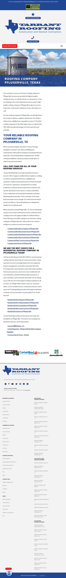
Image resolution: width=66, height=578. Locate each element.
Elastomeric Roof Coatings (9, 461)
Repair (4, 408)
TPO (3, 471)
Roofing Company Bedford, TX (41, 471)
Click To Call (33, 41)
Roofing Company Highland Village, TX (41, 436)
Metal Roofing (6, 458)
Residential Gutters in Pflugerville (19, 311)
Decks (4, 492)
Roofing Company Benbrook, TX (38, 476)
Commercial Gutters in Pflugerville (20, 243)
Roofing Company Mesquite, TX (41, 446)
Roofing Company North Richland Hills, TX (40, 516)
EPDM (4, 475)
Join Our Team (6, 505)
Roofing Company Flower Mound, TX (40, 427)
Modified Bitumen (7, 468)
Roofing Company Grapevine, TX (41, 500)
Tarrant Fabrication (8, 482)
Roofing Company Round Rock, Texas (40, 559)
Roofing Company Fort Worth (40, 486)
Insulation (5, 411)
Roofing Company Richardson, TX (38, 454)
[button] (4, 352)
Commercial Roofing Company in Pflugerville (23, 229)
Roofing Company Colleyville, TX (38, 481)
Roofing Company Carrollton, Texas (39, 408)
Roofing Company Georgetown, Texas (39, 526)
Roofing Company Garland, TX (41, 431)
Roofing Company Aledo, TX (41, 462)
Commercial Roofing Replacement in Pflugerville (24, 234)
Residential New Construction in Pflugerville (23, 308)
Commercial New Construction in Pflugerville (23, 240)
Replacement (6, 414)
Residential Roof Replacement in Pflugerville (23, 302)
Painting (5, 485)
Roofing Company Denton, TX (41, 417)
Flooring (5, 488)
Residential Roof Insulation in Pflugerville (22, 305)
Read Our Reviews (33, 18)
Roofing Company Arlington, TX (38, 467)
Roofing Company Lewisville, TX (38, 441)
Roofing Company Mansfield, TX (38, 511)
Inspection (5, 417)
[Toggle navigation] (61, 46)
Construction (6, 401)
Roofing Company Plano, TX (41, 449)
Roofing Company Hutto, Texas (40, 540)
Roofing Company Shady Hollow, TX (40, 563)
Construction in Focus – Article (18, 335)
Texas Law (5, 509)
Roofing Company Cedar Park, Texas (40, 535)
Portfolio (5, 451)
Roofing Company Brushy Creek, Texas (40, 530)
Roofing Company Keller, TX (41, 507)
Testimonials (6, 502)
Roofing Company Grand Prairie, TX (40, 495)
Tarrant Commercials (8, 512)
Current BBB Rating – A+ (16, 326)
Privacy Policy (27, 390)
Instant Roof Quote (9, 46)
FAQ (3, 515)
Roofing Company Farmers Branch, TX (41, 422)
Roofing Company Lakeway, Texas (41, 545)
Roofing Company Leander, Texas (41, 549)
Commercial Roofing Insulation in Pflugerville (23, 237)
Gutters (5, 421)
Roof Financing (6, 499)
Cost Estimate (6, 404)
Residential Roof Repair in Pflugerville (21, 300)
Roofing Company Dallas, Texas (40, 412)
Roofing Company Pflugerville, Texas (39, 554)
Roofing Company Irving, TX (41, 504)
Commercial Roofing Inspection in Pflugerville (23, 231)
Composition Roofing (8, 465)
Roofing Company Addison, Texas (41, 403)
